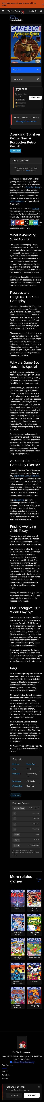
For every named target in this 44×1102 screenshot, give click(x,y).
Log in (32, 11)
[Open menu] (3, 11)
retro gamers (18, 500)
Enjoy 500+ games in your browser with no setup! (23, 4)
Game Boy (14, 18)
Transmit (5, 1071)
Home (12, 16)
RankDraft (5, 1075)
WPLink (5, 1079)
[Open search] (41, 11)
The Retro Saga (8, 1097)
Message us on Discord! (26, 122)
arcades (36, 209)
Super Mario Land (21, 476)
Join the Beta (35, 97)
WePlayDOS (6, 1093)
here (28, 171)
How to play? (26, 79)
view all (39, 880)
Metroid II (35, 476)
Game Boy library (33, 187)
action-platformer (17, 201)
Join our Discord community (22, 1062)
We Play (16, 11)
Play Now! (26, 70)
